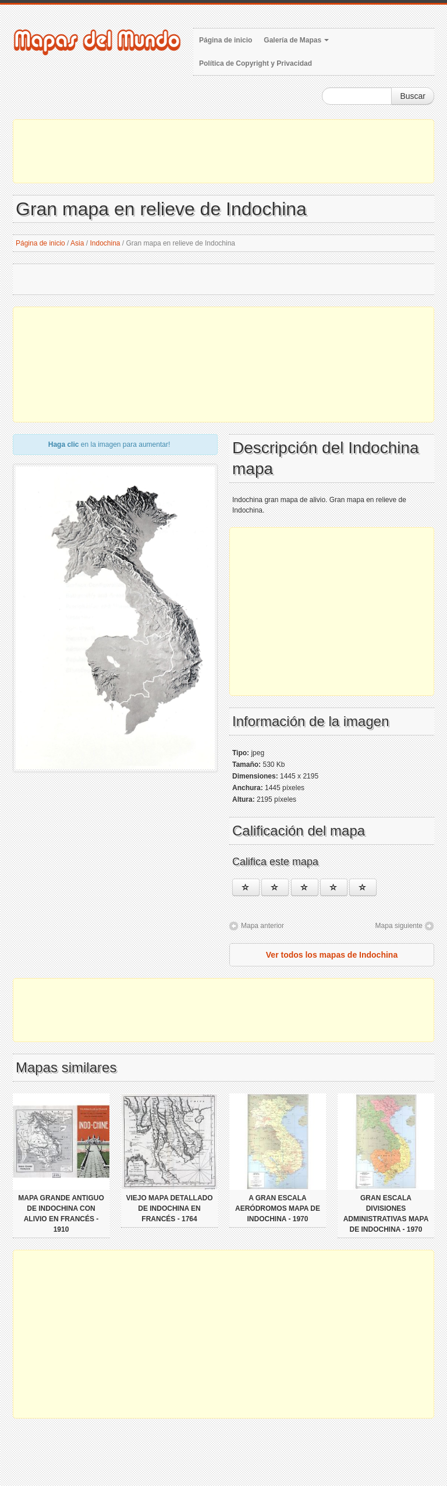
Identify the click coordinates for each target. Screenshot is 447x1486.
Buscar (412, 96)
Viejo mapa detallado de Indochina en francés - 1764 (169, 1208)
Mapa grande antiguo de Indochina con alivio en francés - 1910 (61, 1213)
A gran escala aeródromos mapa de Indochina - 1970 (277, 1208)
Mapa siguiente (399, 926)
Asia (77, 243)
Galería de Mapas (296, 40)
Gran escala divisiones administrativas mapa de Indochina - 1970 (386, 1213)
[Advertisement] (223, 151)
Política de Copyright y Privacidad (255, 63)
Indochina (105, 243)
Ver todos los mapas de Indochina (332, 954)
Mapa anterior (262, 926)
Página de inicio (225, 40)
